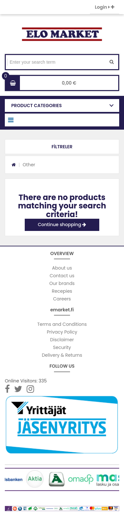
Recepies (62, 291)
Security (62, 347)
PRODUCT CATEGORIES (36, 105)
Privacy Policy (62, 332)
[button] (62, 146)
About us (62, 268)
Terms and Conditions (62, 324)
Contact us (62, 275)
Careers (62, 299)
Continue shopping (62, 224)
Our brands (62, 283)
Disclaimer (62, 339)
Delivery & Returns (62, 355)
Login (104, 7)
